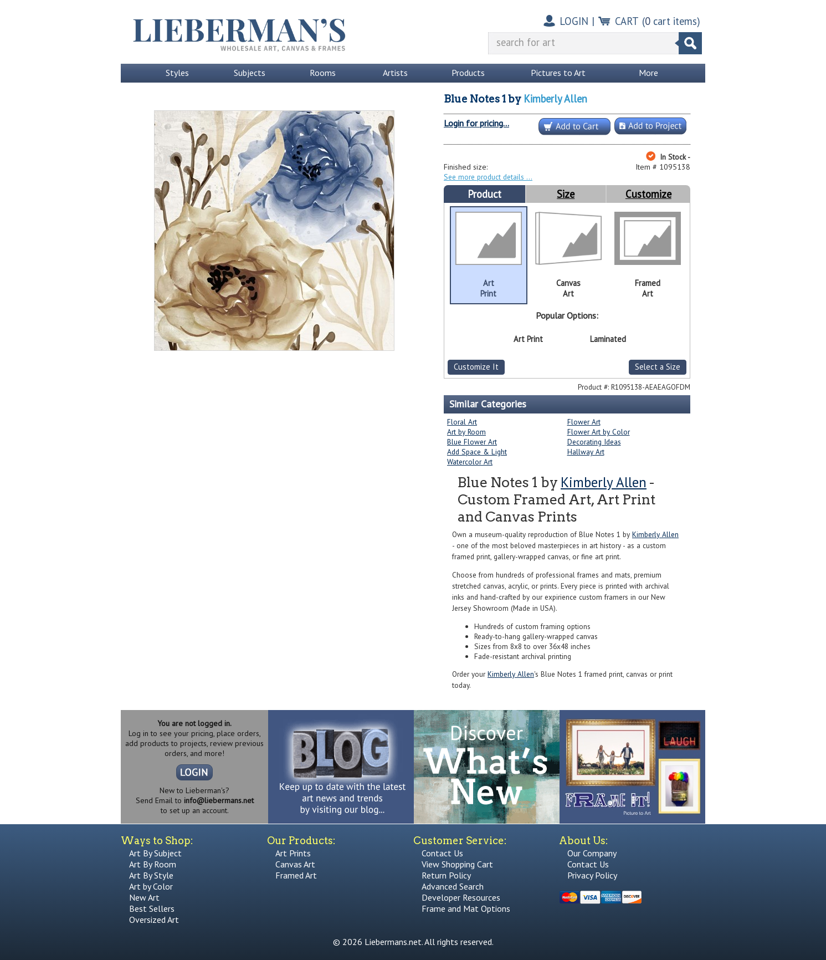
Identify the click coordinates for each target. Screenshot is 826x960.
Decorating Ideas (594, 442)
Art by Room (466, 432)
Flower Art (584, 422)
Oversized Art (154, 919)
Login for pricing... (476, 123)
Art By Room (152, 864)
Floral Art (462, 422)
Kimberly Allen (555, 98)
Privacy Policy (592, 875)
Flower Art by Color (598, 432)
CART (627, 21)
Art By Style (151, 875)
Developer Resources (461, 897)
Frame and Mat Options (466, 908)
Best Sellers (152, 908)
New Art (144, 897)
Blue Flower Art (472, 442)
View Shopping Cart (457, 864)
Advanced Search (453, 886)
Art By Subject (155, 853)
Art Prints (293, 853)
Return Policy (446, 875)
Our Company (592, 853)
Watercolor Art (469, 462)
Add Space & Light (477, 452)
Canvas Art (295, 864)
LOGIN (574, 21)
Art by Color (151, 886)
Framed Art (296, 875)
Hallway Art (585, 452)
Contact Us (442, 853)
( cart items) (671, 21)
